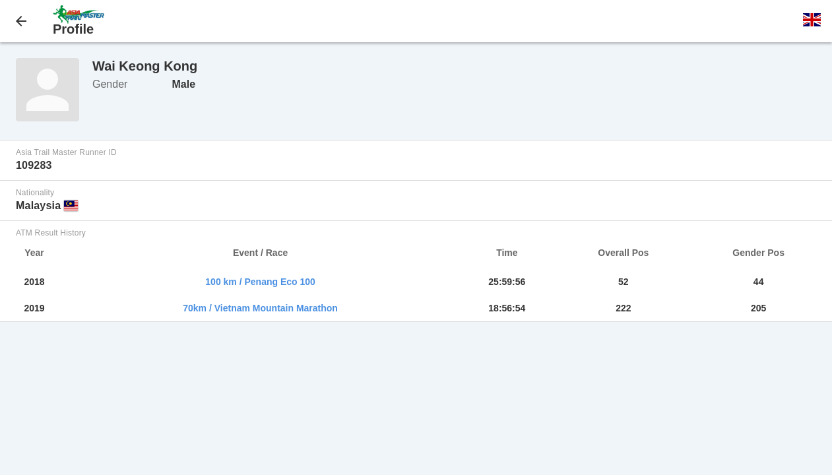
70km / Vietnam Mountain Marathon (260, 308)
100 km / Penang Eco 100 (260, 281)
